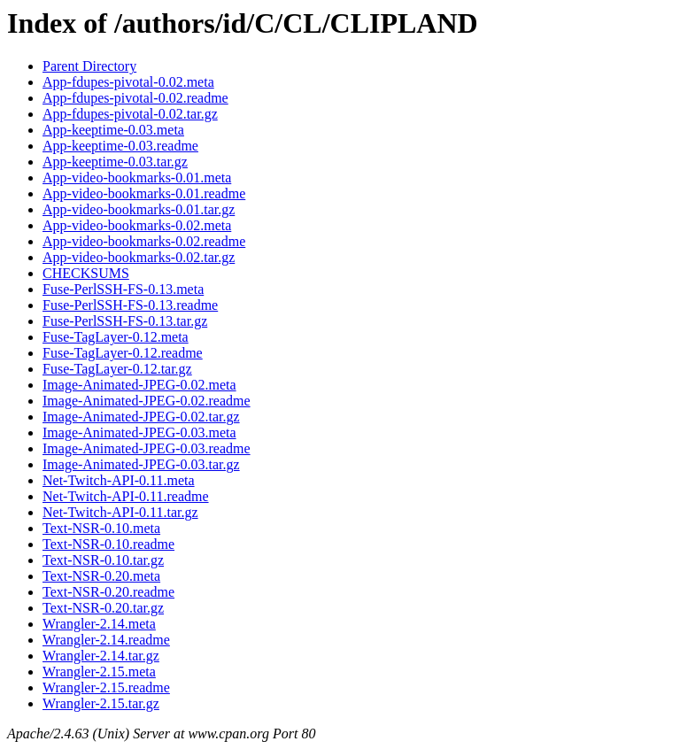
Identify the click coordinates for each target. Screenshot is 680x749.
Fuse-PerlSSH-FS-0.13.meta (123, 289)
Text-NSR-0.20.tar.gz (103, 607)
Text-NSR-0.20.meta (101, 575)
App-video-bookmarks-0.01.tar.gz (138, 209)
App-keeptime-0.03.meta (113, 129)
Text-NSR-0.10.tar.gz (103, 560)
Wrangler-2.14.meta (99, 623)
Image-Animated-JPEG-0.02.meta (139, 384)
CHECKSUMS (85, 273)
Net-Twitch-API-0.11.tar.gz (120, 512)
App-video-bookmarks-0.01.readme (143, 193)
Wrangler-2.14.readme (106, 639)
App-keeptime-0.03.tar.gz (115, 161)
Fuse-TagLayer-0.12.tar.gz (117, 368)
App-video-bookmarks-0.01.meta (136, 177)
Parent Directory (89, 65)
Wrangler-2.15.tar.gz (100, 703)
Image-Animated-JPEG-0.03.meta (139, 432)
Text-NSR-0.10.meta (101, 528)
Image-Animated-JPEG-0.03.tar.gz (141, 464)
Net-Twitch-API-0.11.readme (125, 496)
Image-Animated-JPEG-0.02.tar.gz (141, 416)
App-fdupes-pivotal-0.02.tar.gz (130, 113)
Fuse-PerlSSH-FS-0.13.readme (130, 305)
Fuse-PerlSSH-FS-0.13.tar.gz (124, 320)
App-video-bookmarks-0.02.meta (136, 225)
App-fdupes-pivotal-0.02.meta (128, 81)
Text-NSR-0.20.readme (108, 591)
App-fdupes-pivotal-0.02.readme (135, 97)
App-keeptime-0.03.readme (120, 145)
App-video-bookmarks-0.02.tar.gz (138, 257)
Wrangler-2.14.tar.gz (100, 655)
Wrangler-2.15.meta (99, 671)
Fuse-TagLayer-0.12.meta (115, 336)
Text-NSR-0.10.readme (108, 544)
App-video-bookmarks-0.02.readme (143, 241)
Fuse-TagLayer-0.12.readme (122, 352)
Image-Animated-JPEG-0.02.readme (146, 400)
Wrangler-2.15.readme (106, 687)
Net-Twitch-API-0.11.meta (118, 480)
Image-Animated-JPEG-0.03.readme (146, 448)
